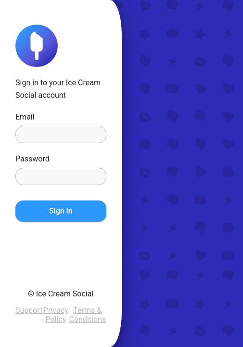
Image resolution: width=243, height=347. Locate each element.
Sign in (61, 210)
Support (28, 310)
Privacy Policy (55, 314)
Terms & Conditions (87, 314)
